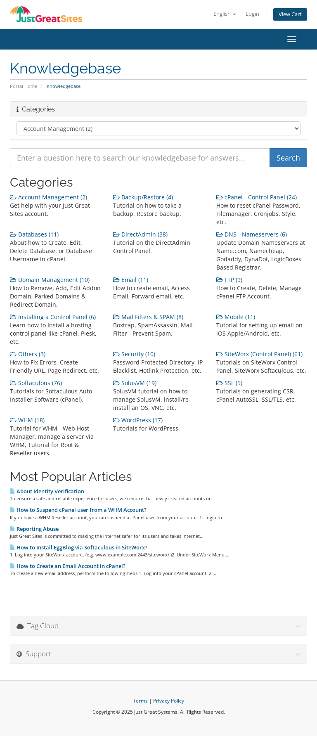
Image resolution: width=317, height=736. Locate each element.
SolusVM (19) (134, 383)
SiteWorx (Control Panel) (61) (259, 354)
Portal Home (23, 86)
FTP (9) (229, 280)
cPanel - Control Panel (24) (256, 197)
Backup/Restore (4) (143, 197)
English (224, 13)
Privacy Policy (168, 700)
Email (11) (130, 280)
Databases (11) (34, 234)
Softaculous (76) (36, 383)
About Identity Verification (47, 491)
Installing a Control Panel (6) (53, 317)
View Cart (290, 14)
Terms (140, 700)
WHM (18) (27, 420)
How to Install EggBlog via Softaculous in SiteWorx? (78, 547)
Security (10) (134, 354)
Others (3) (27, 354)
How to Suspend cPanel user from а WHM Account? (78, 510)
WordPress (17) (138, 420)
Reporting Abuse (34, 528)
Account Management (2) (48, 197)
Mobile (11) (235, 317)
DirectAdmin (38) (140, 234)
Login (252, 13)
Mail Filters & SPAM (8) (148, 317)
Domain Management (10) (50, 280)
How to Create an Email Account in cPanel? (67, 566)
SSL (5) (229, 383)
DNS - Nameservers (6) (251, 234)
